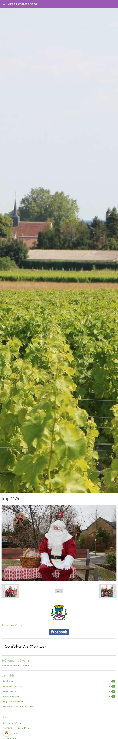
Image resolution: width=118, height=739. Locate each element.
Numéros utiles (10, 733)
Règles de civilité (59, 696)
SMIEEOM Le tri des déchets (17, 728)
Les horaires (59, 681)
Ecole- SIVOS (59, 691)
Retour (59, 591)
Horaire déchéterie (12, 723)
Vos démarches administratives (18, 706)
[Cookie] (6, 732)
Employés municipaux (14, 701)
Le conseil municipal (59, 686)
